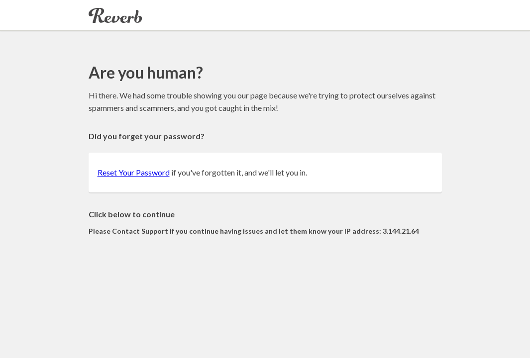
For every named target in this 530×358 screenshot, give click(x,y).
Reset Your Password (134, 172)
